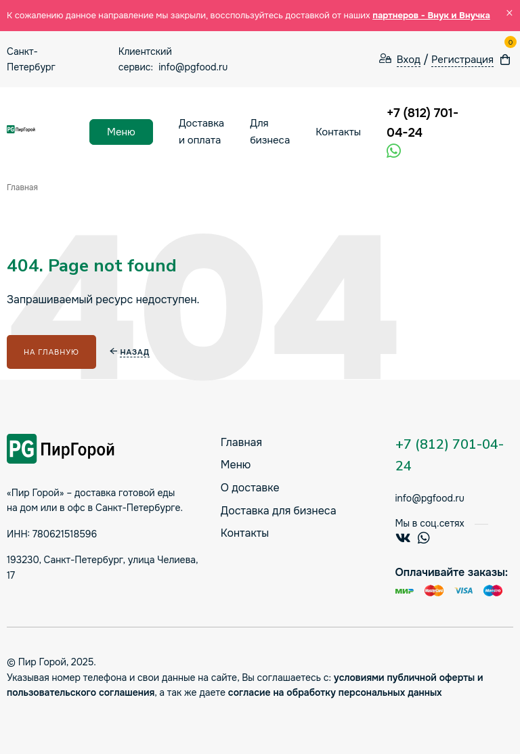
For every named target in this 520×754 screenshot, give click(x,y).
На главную (51, 352)
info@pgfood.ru (193, 67)
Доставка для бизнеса (279, 511)
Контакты (338, 132)
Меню (121, 132)
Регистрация (462, 59)
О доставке (250, 488)
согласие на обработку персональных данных (335, 692)
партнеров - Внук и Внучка (431, 15)
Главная (241, 442)
